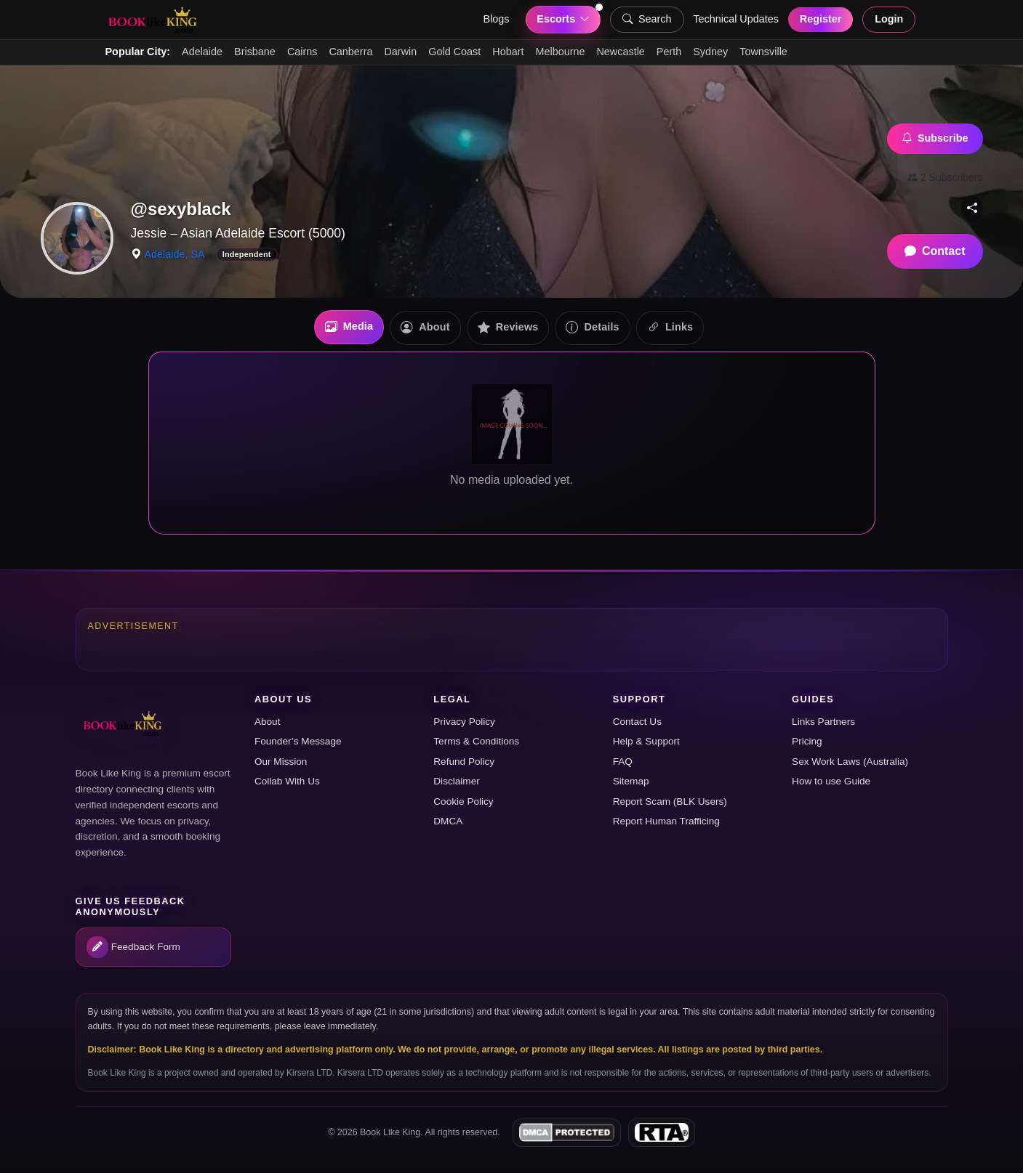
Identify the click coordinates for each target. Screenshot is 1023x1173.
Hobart (507, 51)
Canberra (350, 51)
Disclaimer (456, 781)
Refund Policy (463, 761)
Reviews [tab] (508, 328)
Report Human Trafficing (666, 821)
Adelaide (202, 51)
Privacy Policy (464, 721)
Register (821, 19)
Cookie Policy (463, 801)
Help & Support (646, 741)
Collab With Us (287, 781)
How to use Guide (831, 781)
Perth (669, 51)
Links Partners (823, 721)
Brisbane (255, 51)
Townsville (763, 51)
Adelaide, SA (175, 254)
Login (889, 19)
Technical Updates (736, 19)
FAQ (623, 761)
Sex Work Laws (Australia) (850, 761)
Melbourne (560, 51)
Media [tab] (349, 327)
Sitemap (631, 781)
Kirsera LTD (309, 1073)
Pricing (807, 741)
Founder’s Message (298, 741)
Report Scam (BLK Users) (670, 801)
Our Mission (281, 761)
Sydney (710, 51)
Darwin (400, 51)
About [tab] (425, 328)
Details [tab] (592, 328)
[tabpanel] (511, 443)
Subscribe (935, 139)
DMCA (447, 821)
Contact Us (637, 721)
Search (647, 20)
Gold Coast (454, 51)
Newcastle (620, 51)
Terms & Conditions (476, 741)
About (267, 721)
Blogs (497, 19)
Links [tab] (670, 328)
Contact (935, 251)
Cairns (302, 51)
